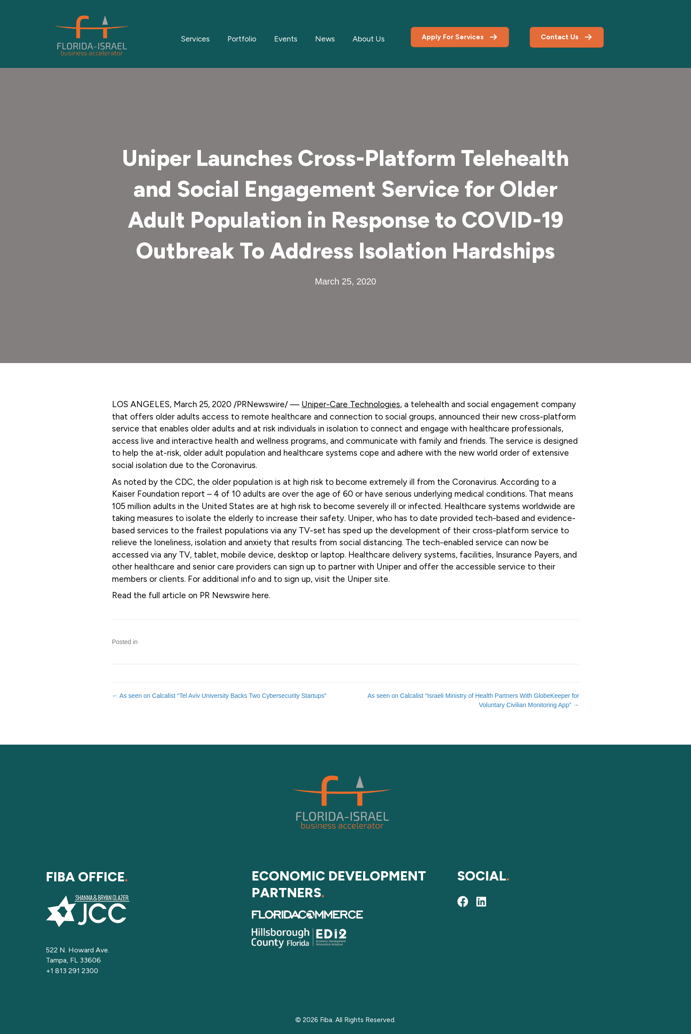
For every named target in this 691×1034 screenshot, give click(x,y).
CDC (184, 482)
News (325, 38)
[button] (463, 901)
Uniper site (367, 579)
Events (285, 38)
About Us (369, 38)
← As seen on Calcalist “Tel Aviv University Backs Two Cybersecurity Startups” (219, 695)
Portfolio (241, 38)
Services (195, 38)
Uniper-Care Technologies (350, 404)
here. (262, 595)
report (193, 494)
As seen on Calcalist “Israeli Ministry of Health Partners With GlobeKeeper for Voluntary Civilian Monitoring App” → (473, 700)
